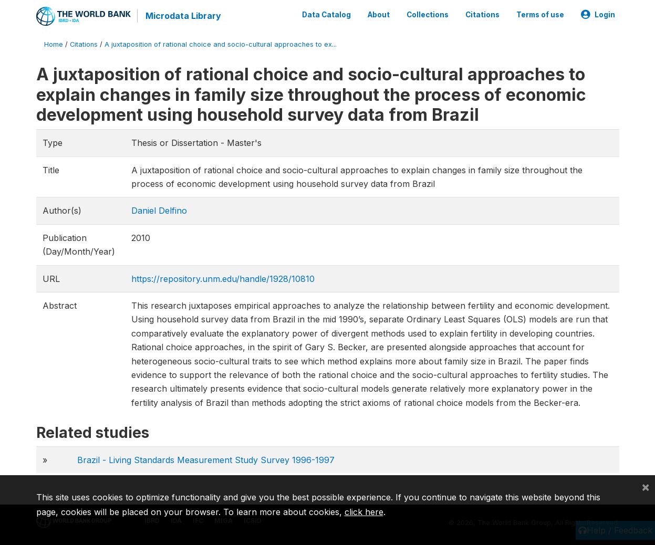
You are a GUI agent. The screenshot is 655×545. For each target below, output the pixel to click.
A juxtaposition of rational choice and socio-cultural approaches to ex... (221, 44)
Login (598, 15)
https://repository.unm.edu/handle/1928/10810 (223, 279)
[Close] (645, 486)
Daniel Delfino (159, 210)
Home (53, 44)
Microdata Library (183, 16)
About (379, 15)
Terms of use (540, 15)
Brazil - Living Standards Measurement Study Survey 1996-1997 (206, 460)
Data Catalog (326, 15)
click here (364, 512)
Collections (428, 15)
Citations (482, 15)
